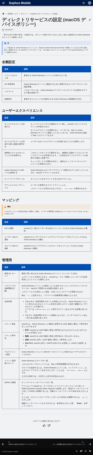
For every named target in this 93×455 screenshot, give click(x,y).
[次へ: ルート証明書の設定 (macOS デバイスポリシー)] (71, 444)
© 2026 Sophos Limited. (9, 451)
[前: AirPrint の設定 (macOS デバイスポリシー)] (19, 444)
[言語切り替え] (89, 2)
